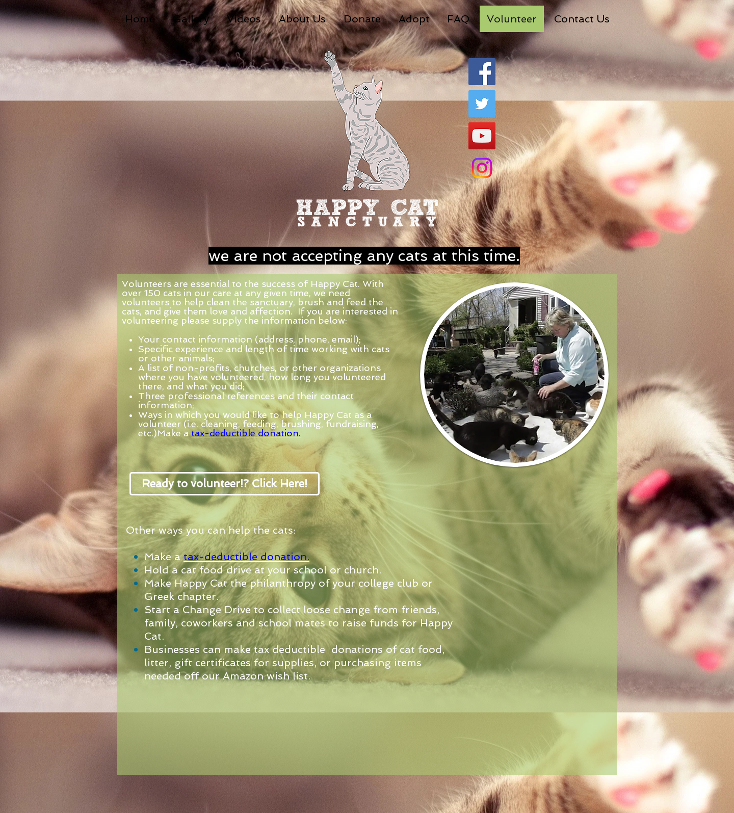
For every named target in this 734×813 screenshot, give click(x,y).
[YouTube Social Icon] (481, 135)
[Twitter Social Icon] (481, 103)
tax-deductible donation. (246, 433)
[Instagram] (481, 167)
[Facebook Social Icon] (481, 71)
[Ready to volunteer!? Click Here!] (224, 483)
